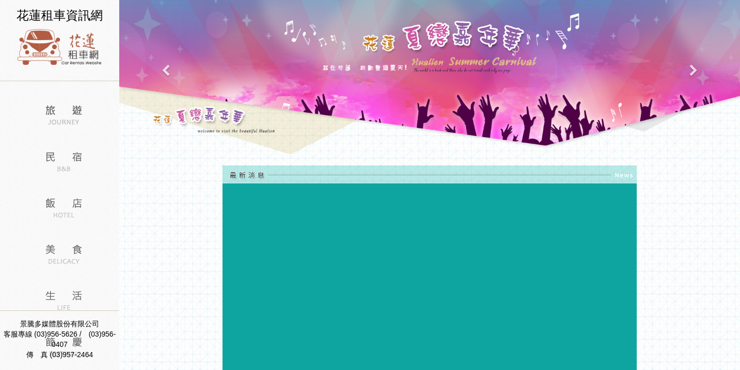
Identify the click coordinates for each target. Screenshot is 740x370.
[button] (165, 78)
